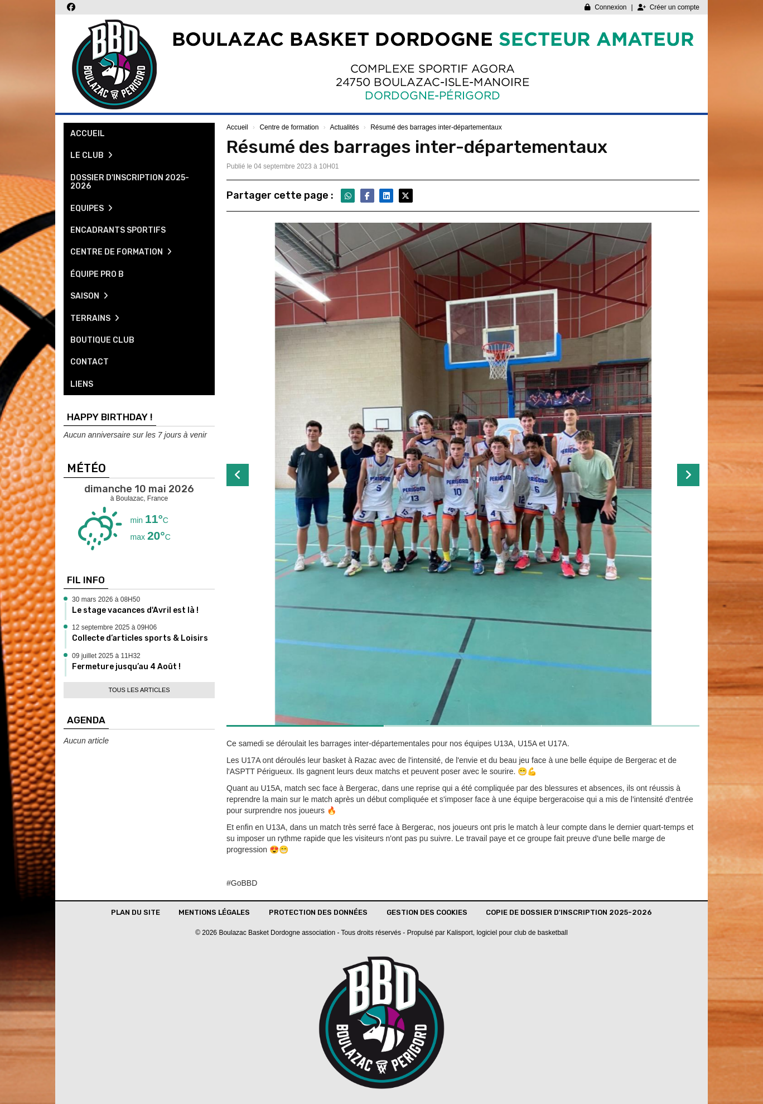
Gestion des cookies (427, 912)
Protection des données (318, 912)
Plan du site (135, 912)
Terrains (94, 318)
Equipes (91, 208)
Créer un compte (668, 7)
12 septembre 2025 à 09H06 (114, 627)
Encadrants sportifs (118, 230)
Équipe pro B (97, 274)
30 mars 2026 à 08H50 (106, 599)
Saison (89, 296)
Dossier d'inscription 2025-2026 (129, 182)
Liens (81, 384)
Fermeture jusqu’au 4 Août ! (126, 666)
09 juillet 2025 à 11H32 (106, 656)
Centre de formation (121, 252)
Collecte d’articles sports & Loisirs (140, 638)
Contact (89, 362)
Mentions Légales (214, 912)
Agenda (86, 720)
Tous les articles (139, 690)
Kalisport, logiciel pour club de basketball (507, 933)
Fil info (86, 579)
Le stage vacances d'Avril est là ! (135, 610)
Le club (91, 155)
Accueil (87, 133)
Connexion (605, 7)
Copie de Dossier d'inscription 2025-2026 (569, 912)
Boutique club (102, 340)
